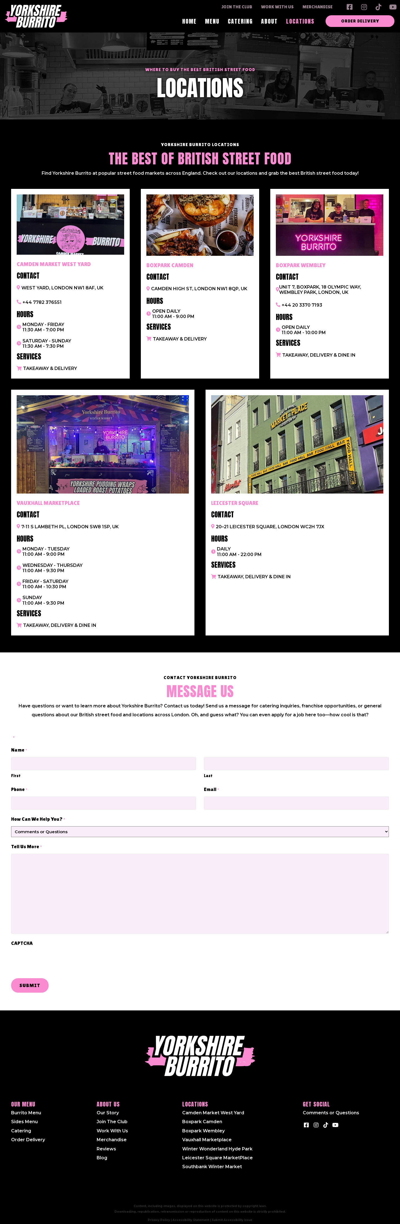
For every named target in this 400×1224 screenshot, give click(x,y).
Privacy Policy (159, 1215)
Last (208, 773)
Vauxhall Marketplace (207, 1135)
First (16, 773)
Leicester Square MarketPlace (217, 1153)
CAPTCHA (22, 939)
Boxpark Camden (202, 1117)
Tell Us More (26, 843)
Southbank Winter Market (212, 1162)
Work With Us (112, 1126)
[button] (349, 7)
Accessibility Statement (190, 1215)
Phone (19, 788)
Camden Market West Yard (213, 1108)
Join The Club (112, 1117)
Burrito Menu (26, 1108)
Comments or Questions (331, 1108)
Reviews (106, 1144)
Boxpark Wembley (203, 1126)
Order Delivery (28, 1135)
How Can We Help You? (38, 815)
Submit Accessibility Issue (232, 1215)
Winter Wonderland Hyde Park (217, 1144)
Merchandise (112, 1135)
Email (211, 788)
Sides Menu (24, 1117)
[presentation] (53, 957)
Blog (102, 1153)
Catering (21, 1126)
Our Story (108, 1108)
